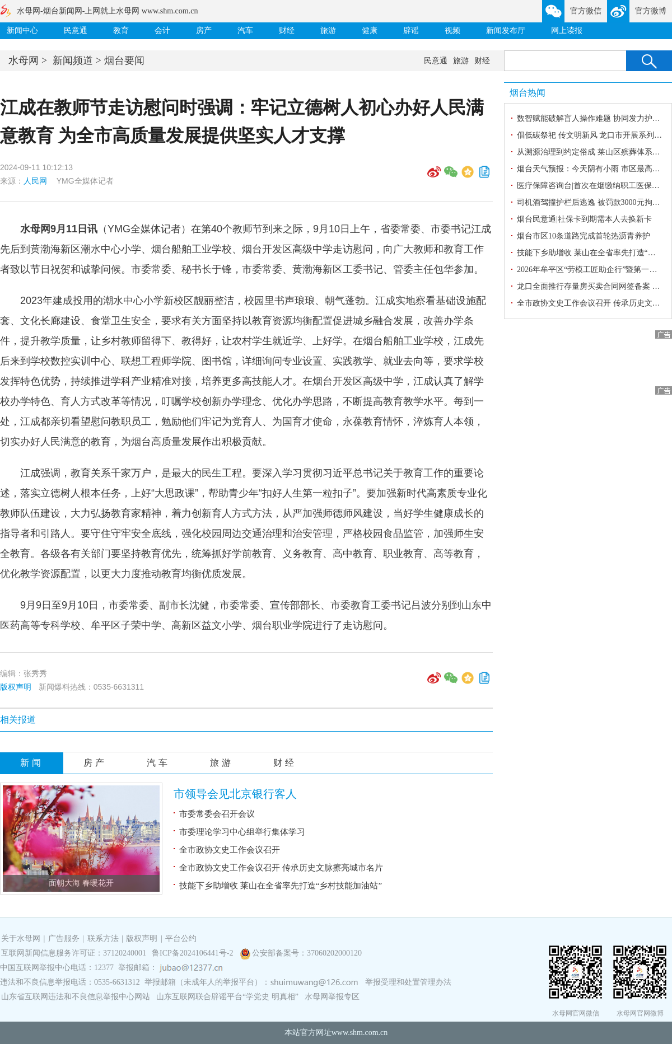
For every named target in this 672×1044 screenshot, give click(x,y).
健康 (369, 30)
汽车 (245, 30)
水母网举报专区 (332, 996)
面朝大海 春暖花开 (81, 883)
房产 (204, 30)
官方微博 (650, 11)
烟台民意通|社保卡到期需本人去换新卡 (584, 219)
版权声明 (15, 686)
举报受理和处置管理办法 (408, 982)
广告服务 (64, 938)
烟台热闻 (527, 92)
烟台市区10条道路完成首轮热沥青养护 (583, 236)
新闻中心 (22, 30)
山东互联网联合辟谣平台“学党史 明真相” (227, 996)
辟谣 (411, 30)
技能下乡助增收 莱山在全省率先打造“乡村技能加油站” (280, 885)
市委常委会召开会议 (217, 813)
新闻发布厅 (505, 30)
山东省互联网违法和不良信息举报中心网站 (75, 996)
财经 (287, 30)
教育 (121, 30)
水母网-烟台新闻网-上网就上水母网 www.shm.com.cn (107, 11)
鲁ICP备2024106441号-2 (193, 953)
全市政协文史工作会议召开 (229, 849)
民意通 (75, 30)
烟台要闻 (124, 60)
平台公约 (181, 938)
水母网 (23, 60)
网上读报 (566, 30)
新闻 (32, 762)
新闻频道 (73, 60)
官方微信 (585, 11)
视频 (452, 30)
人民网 (35, 180)
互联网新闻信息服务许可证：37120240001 (73, 953)
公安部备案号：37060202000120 (307, 953)
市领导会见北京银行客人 (235, 794)
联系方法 (103, 938)
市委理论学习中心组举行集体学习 (242, 831)
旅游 (328, 30)
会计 (162, 30)
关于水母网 (22, 938)
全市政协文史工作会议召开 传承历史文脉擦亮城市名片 (281, 867)
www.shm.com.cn (360, 1032)
